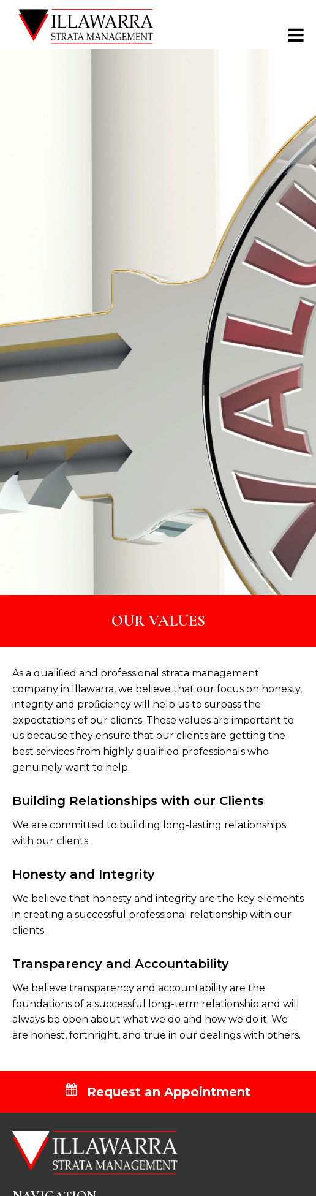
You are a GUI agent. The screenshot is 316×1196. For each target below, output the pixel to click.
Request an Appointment (158, 1091)
